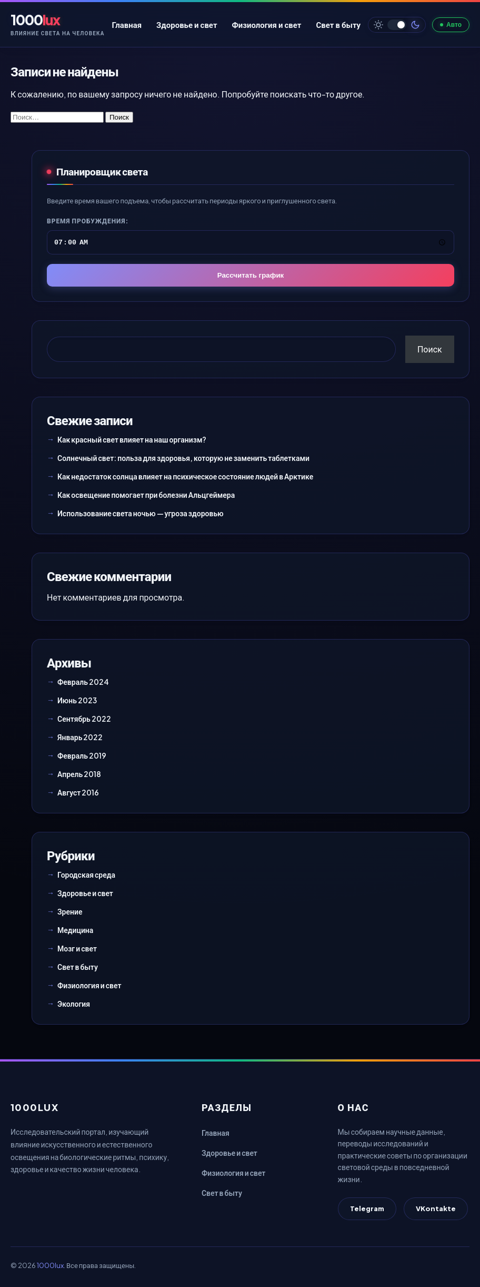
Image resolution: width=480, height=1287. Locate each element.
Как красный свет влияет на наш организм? (131, 439)
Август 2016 (78, 792)
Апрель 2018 (79, 774)
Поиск (429, 349)
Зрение (69, 911)
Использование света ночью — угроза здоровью (140, 513)
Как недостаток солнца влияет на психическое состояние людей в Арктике (185, 476)
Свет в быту (338, 24)
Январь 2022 (80, 737)
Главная (127, 24)
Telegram (367, 1208)
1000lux (50, 1265)
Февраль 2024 (83, 681)
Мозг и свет (77, 948)
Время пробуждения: (87, 221)
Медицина (75, 930)
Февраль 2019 (81, 755)
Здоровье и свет (186, 24)
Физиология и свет (267, 24)
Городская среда (86, 874)
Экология (73, 1003)
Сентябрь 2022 (84, 718)
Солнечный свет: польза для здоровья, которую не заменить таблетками (183, 458)
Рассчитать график (250, 275)
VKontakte (436, 1208)
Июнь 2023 (77, 700)
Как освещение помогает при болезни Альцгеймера (146, 494)
